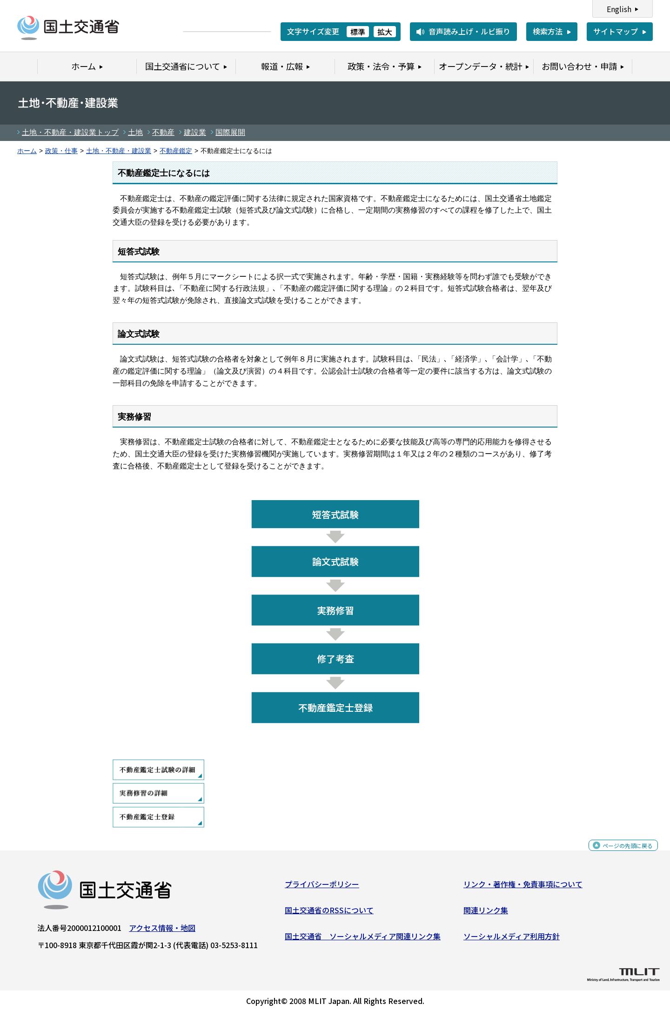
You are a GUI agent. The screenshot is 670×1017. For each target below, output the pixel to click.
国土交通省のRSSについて (329, 913)
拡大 (384, 31)
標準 (357, 31)
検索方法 (548, 31)
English (619, 8)
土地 (135, 132)
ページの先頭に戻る (620, 854)
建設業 (195, 132)
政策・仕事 (61, 150)
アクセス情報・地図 (162, 931)
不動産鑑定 (176, 150)
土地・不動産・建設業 (118, 150)
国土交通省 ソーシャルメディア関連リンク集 (363, 939)
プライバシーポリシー (322, 887)
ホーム (27, 150)
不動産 (163, 132)
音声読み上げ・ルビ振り (469, 31)
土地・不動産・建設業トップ (70, 132)
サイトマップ (615, 31)
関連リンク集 (485, 913)
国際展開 (230, 132)
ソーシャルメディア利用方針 (511, 939)
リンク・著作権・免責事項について (523, 887)
